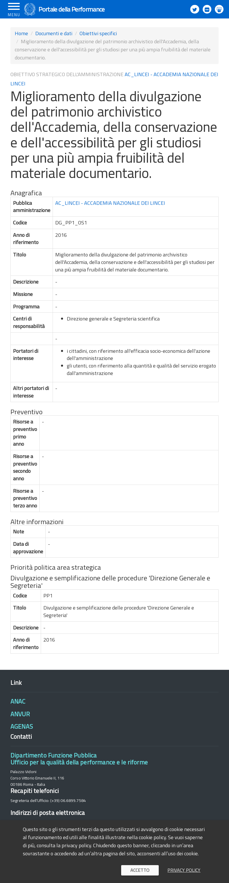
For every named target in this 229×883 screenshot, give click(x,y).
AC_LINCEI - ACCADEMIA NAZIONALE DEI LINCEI (110, 203)
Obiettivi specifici (98, 33)
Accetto (139, 870)
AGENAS (21, 726)
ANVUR (20, 714)
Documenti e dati (53, 33)
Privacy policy (183, 870)
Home (21, 33)
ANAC (17, 701)
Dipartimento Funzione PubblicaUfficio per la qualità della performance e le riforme (79, 758)
